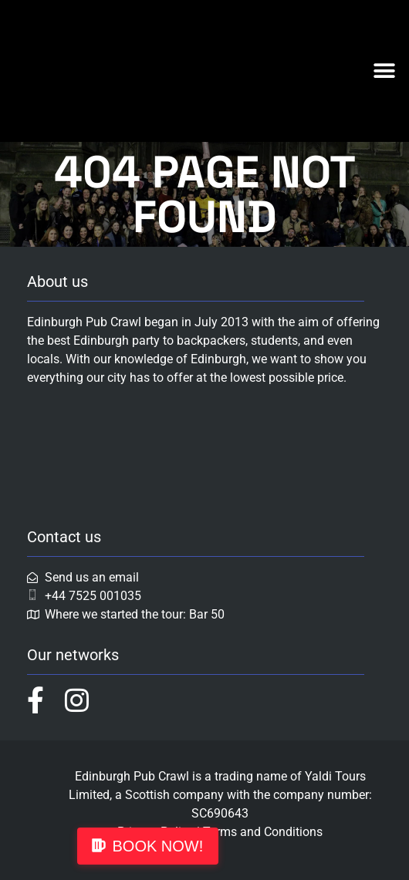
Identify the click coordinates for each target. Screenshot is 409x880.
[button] (384, 70)
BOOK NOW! (158, 846)
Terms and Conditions (263, 831)
